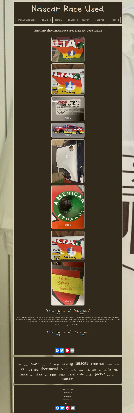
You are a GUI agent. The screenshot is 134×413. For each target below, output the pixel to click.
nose (117, 364)
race (64, 368)
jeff (50, 364)
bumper (26, 365)
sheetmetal (49, 369)
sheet (39, 374)
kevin (88, 370)
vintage (67, 379)
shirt (31, 375)
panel (71, 374)
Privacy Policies (68, 396)
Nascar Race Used (68, 389)
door (81, 370)
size (94, 369)
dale (80, 374)
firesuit (62, 375)
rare (46, 375)
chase (35, 364)
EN (66, 403)
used (21, 368)
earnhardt (97, 364)
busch (53, 375)
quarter (109, 365)
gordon (73, 370)
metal (24, 374)
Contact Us (68, 393)
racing (67, 363)
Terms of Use (68, 400)
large (56, 364)
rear (116, 369)
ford (30, 370)
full (36, 369)
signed (43, 365)
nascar (82, 363)
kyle (100, 370)
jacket (100, 374)
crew (19, 364)
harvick (89, 375)
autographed (111, 375)
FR (70, 403)
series (107, 369)
